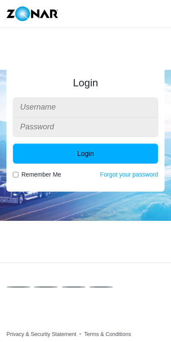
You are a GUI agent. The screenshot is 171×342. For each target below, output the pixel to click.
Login (85, 153)
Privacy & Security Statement (41, 334)
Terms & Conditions (107, 334)
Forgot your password (129, 174)
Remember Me (37, 174)
